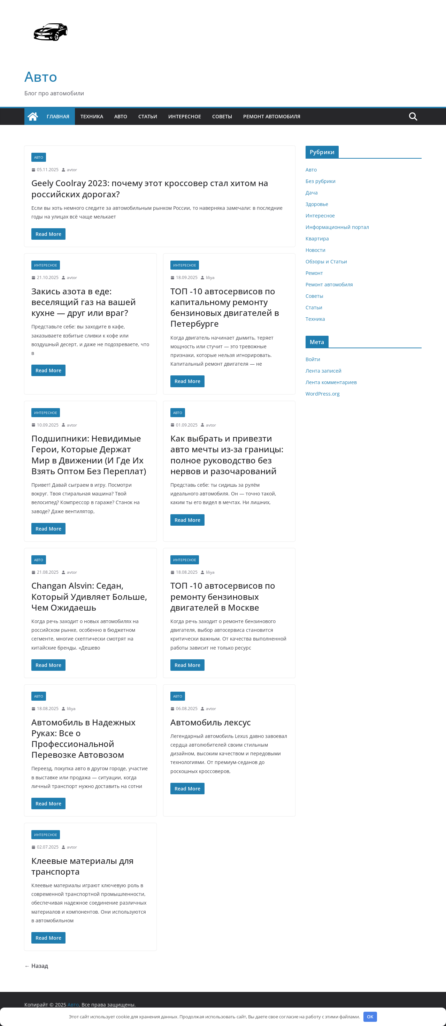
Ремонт (314, 273)
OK (370, 1016)
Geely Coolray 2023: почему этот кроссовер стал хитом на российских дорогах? (149, 188)
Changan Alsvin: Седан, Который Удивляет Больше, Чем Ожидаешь (89, 596)
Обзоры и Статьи (326, 261)
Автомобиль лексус (210, 722)
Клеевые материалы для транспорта (82, 866)
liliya (210, 277)
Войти (313, 359)
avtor (72, 170)
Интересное (184, 116)
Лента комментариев (331, 382)
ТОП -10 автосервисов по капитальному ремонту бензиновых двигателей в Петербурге (224, 307)
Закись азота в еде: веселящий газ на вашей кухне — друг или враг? (83, 301)
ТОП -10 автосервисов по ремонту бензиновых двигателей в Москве (222, 596)
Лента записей (323, 370)
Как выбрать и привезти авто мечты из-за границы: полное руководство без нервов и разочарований (226, 454)
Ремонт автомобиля (271, 116)
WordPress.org (323, 393)
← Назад (36, 966)
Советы (222, 116)
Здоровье (317, 204)
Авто (40, 76)
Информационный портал (337, 227)
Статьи (147, 116)
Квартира (317, 238)
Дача (312, 192)
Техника (91, 116)
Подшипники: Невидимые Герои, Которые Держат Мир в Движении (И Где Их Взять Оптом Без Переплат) (88, 454)
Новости (315, 250)
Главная (58, 116)
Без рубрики (321, 181)
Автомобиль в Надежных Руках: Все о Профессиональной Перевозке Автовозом (83, 738)
